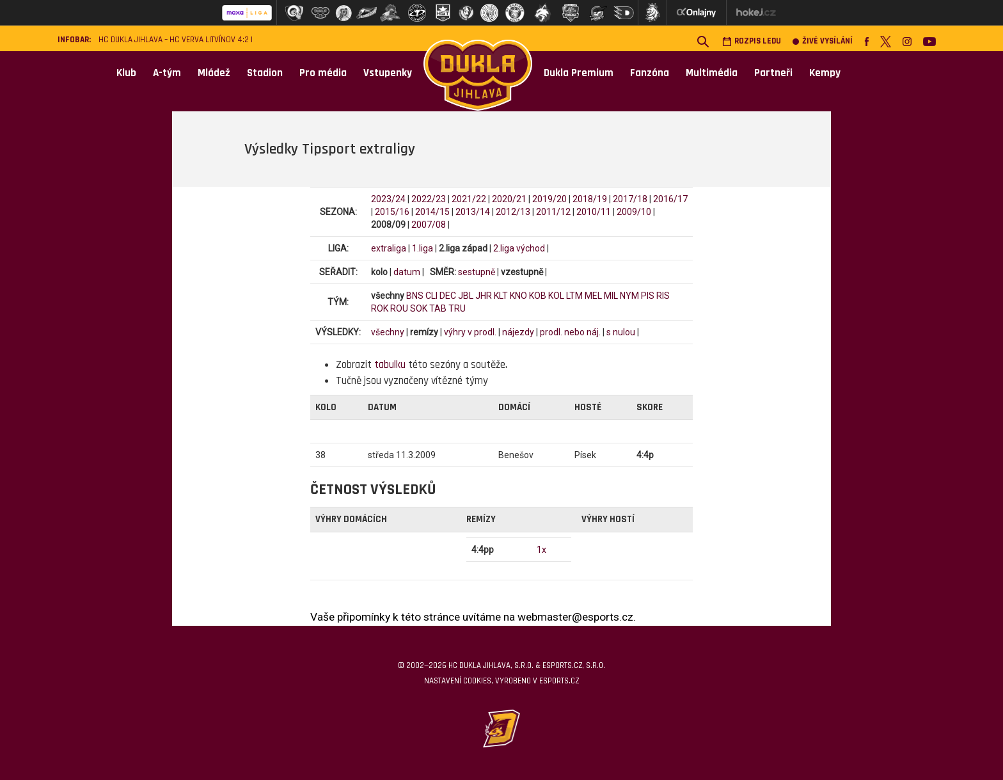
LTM (574, 296)
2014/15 (432, 212)
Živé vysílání (823, 41)
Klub (126, 73)
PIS (647, 296)
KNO (518, 296)
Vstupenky (387, 73)
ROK (379, 308)
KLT (501, 296)
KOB (537, 296)
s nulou (620, 332)
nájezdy (518, 332)
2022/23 (428, 199)
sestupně (476, 272)
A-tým (167, 73)
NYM (629, 296)
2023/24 (388, 199)
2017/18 (630, 199)
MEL (593, 296)
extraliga (388, 248)
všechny (387, 332)
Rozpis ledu (751, 41)
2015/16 (392, 212)
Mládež (214, 73)
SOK (418, 308)
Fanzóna (649, 73)
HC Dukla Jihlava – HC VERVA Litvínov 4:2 (174, 40)
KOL (556, 296)
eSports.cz (559, 681)
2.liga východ (519, 248)
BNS (414, 296)
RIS (663, 296)
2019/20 (549, 199)
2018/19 (590, 199)
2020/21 (509, 199)
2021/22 (469, 199)
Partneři (773, 73)
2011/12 (553, 212)
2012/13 (513, 212)
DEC (447, 296)
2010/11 (593, 212)
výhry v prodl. (470, 332)
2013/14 (472, 212)
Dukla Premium (578, 73)
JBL (465, 296)
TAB (437, 308)
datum (406, 272)
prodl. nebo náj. (570, 332)
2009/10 (634, 212)
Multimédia (712, 73)
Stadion (265, 73)
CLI (431, 296)
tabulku (390, 365)
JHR (483, 296)
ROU (399, 308)
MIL (611, 296)
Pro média (323, 73)
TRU (457, 308)
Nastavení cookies (457, 681)
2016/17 (670, 199)
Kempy (825, 73)
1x (541, 550)
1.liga (422, 248)
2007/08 (428, 224)
